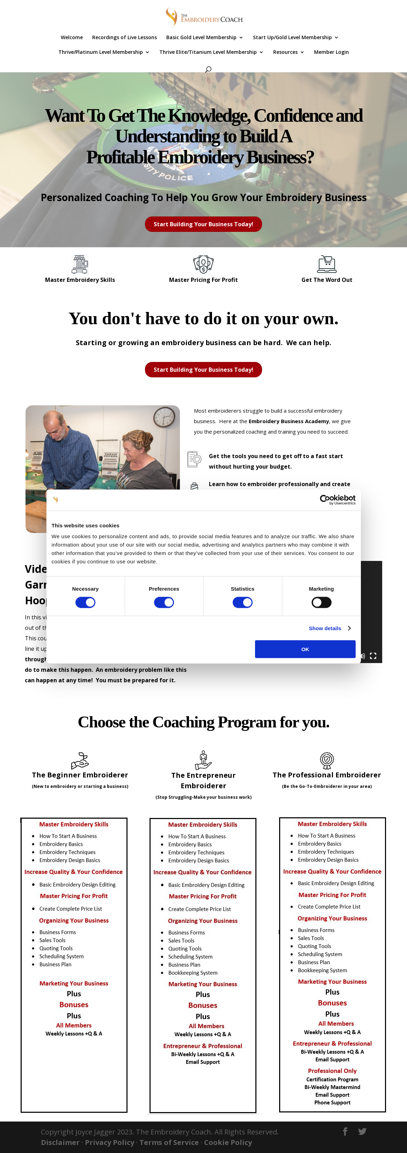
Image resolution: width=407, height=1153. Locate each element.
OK (305, 649)
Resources (285, 52)
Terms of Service (169, 1142)
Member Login (331, 52)
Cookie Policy (228, 1142)
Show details (325, 628)
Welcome (72, 38)
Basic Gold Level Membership (201, 38)
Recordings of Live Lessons (124, 38)
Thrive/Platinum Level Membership (100, 52)
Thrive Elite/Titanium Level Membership (208, 52)
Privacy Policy (109, 1142)
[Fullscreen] (373, 656)
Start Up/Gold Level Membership (292, 38)
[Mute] (361, 656)
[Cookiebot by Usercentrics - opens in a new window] (325, 499)
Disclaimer (60, 1142)
